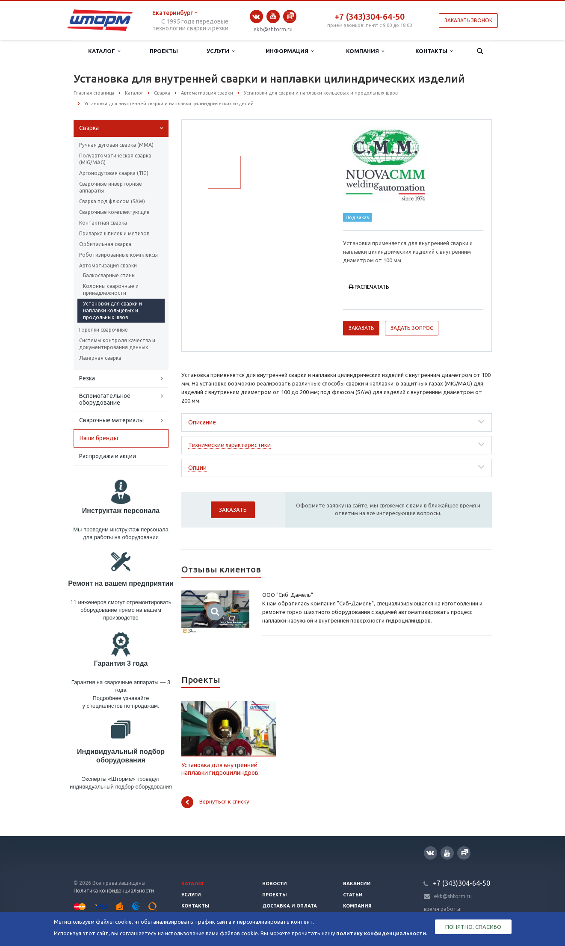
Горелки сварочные (103, 329)
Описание (202, 422)
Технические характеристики (229, 445)
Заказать (361, 328)
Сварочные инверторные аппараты (110, 187)
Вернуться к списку (215, 802)
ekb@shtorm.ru (273, 29)
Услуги (220, 51)
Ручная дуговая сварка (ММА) (116, 145)
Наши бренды (99, 438)
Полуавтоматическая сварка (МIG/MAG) (115, 159)
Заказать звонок (468, 20)
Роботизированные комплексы (118, 255)
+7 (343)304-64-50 (369, 16)
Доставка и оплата (289, 905)
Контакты (434, 51)
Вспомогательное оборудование (104, 399)
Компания (365, 51)
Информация (290, 51)
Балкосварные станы (109, 275)
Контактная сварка (103, 222)
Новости (274, 883)
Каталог (104, 51)
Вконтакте (256, 16)
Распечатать (369, 287)
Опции (197, 467)
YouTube (273, 16)
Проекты (164, 51)
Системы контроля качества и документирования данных (117, 344)
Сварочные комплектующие (114, 212)
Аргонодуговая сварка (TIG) (113, 173)
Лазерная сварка (100, 358)
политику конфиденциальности (381, 933)
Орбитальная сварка (105, 244)
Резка (87, 378)
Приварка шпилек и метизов (114, 233)
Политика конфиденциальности (114, 890)
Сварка (89, 128)
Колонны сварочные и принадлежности (111, 289)
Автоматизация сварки (108, 265)
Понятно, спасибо (473, 927)
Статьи (353, 894)
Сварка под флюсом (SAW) (112, 201)
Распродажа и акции (107, 456)
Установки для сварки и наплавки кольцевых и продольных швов (112, 310)
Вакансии (357, 883)
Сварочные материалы (111, 420)
